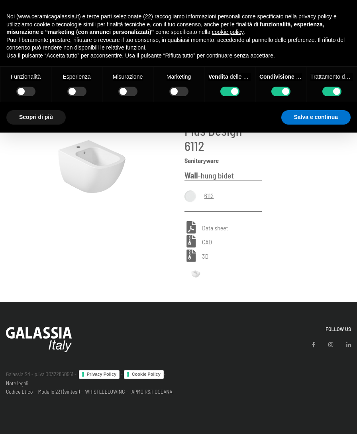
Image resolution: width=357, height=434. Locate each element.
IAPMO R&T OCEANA (151, 391)
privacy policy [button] (315, 16)
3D (205, 256)
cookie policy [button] (227, 32)
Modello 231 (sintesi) (59, 391)
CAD (207, 242)
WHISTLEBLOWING (105, 391)
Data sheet (215, 228)
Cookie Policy (146, 374)
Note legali (17, 383)
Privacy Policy (102, 374)
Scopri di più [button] (36, 117)
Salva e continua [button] (316, 117)
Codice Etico (19, 391)
